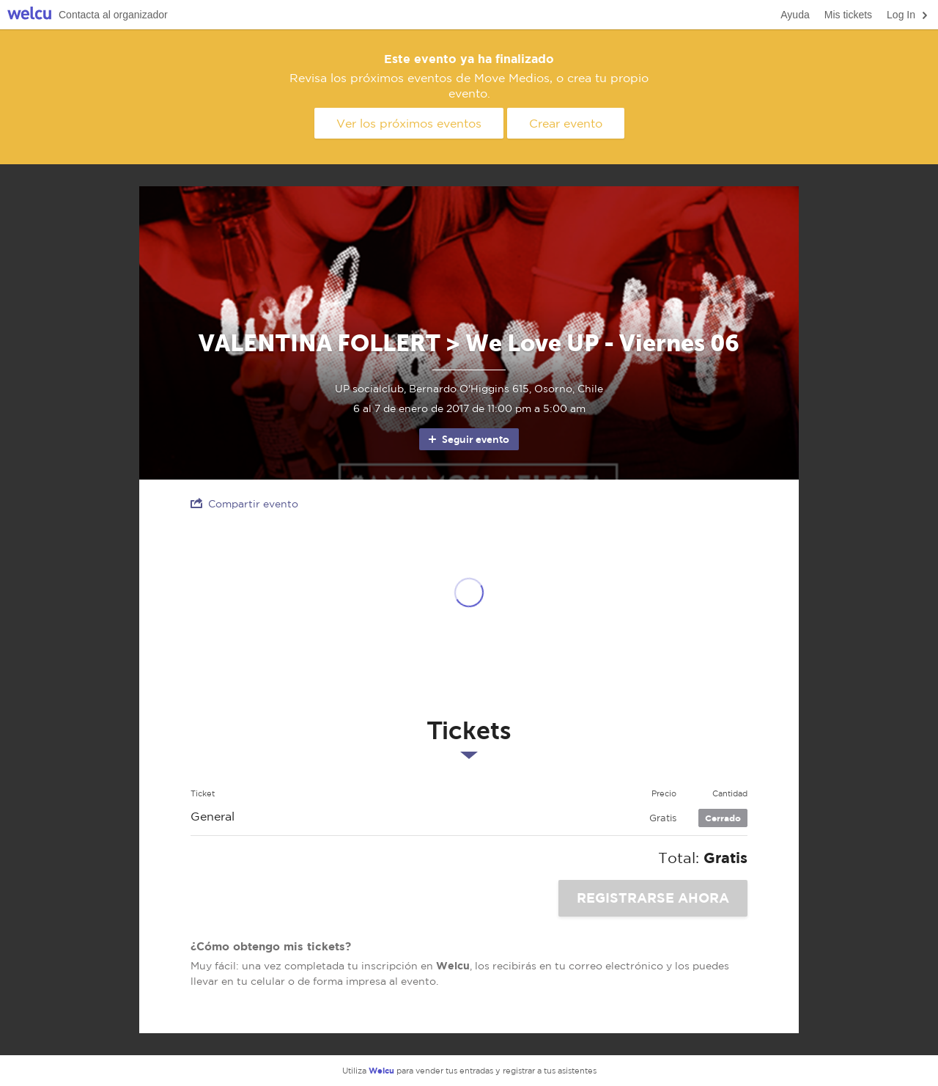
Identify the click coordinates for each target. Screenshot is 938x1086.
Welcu (29, 15)
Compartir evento (244, 503)
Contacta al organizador (113, 15)
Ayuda (794, 15)
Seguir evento (467, 439)
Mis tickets (848, 15)
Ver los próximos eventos (408, 123)
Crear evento (565, 123)
